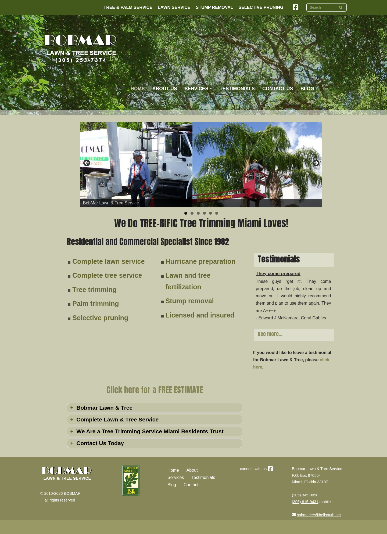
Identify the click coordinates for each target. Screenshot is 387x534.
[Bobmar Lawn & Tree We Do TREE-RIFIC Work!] (80, 48)
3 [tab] (198, 213)
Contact (191, 484)
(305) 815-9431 (305, 502)
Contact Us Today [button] (96, 443)
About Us (164, 88)
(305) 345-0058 (305, 495)
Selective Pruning (260, 7)
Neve (45, 527)
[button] (211, 88)
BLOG (307, 88)
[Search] (320, 7)
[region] (201, 164)
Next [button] (315, 163)
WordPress (88, 527)
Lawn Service (174, 7)
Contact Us (277, 88)
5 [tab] (210, 213)
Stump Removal (214, 7)
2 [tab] (192, 213)
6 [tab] (216, 213)
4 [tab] (204, 213)
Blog (171, 484)
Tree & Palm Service (127, 7)
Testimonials (237, 88)
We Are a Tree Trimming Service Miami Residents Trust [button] (146, 431)
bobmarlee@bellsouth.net (319, 515)
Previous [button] (87, 163)
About (192, 470)
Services (175, 477)
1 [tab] (185, 213)
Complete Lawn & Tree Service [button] (114, 419)
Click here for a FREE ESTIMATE (154, 390)
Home (138, 88)
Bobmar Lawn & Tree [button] (100, 408)
